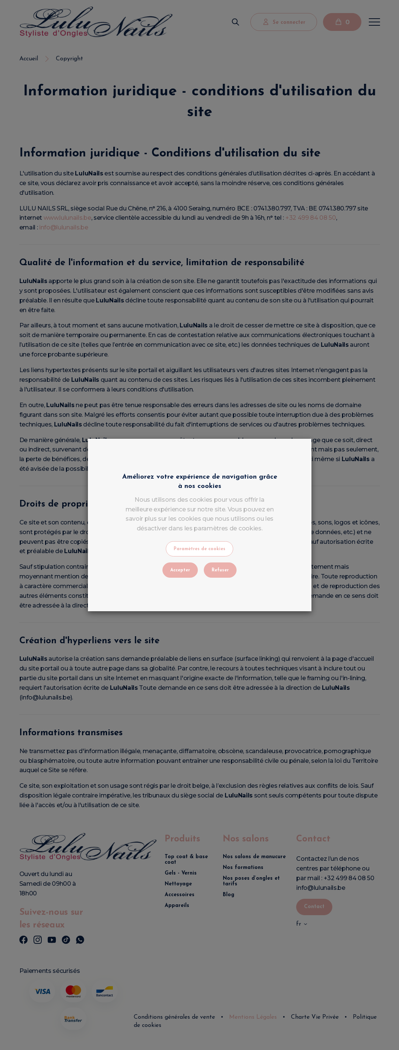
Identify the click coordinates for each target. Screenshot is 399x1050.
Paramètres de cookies (199, 549)
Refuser (220, 570)
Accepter (180, 570)
